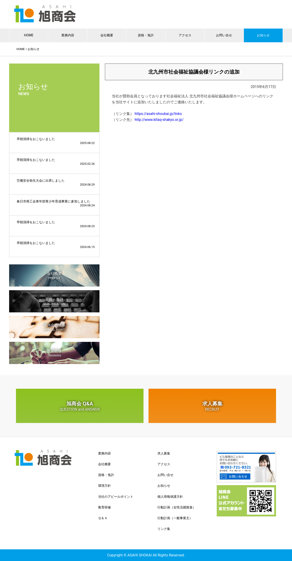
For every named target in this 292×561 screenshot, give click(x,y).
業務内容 (67, 35)
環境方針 (104, 485)
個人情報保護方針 (170, 496)
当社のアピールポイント (115, 496)
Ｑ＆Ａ (102, 518)
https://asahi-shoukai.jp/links (158, 114)
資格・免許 (146, 35)
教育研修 (54, 353)
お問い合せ (224, 35)
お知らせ (263, 35)
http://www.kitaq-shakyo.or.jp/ (159, 119)
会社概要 (106, 35)
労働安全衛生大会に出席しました (56, 182)
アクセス (185, 35)
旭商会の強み (54, 327)
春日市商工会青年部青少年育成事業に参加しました (56, 203)
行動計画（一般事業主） (175, 518)
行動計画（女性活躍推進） (176, 507)
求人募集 (212, 406)
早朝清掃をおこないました (56, 141)
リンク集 (163, 529)
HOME (28, 35)
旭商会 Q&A (79, 406)
